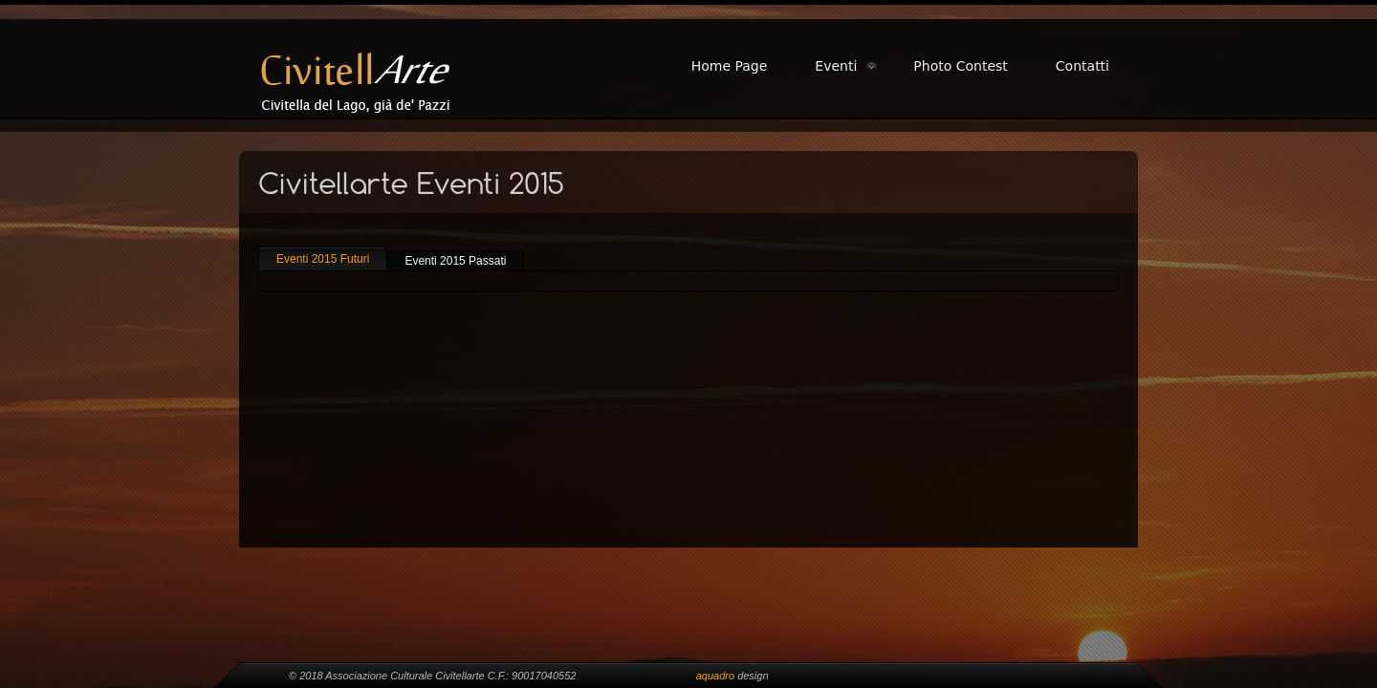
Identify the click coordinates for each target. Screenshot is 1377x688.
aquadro (715, 675)
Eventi (836, 66)
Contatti (1082, 66)
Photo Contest (960, 66)
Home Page (729, 66)
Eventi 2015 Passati (455, 261)
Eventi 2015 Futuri (322, 259)
